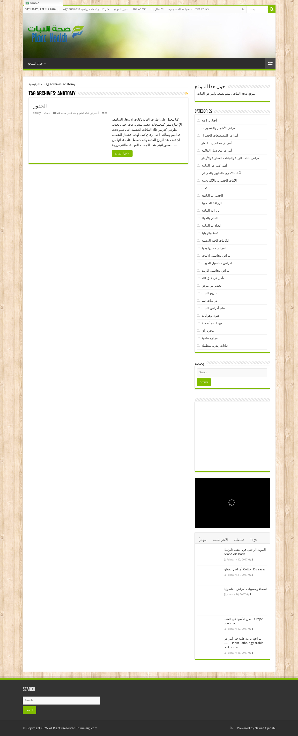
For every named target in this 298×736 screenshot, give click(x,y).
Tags (253, 540)
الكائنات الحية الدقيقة (215, 240)
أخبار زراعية (92, 113)
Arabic (32, 3)
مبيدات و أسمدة (212, 323)
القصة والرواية (210, 233)
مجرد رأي (207, 330)
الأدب (205, 188)
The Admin (139, 9)
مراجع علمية (209, 338)
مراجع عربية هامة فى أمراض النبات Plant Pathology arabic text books (243, 643)
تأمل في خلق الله (212, 278)
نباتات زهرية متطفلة (214, 345)
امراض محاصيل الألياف (216, 255)
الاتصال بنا (157, 9)
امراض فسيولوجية (213, 248)
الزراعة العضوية (211, 203)
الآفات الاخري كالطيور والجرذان (221, 173)
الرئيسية (34, 84)
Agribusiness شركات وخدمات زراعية (86, 9)
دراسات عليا (63, 113)
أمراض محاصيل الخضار (216, 143)
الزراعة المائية (210, 210)
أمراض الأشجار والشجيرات (219, 128)
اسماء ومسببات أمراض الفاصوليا (245, 589)
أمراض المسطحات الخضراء (219, 135)
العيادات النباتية (211, 225)
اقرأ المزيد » (122, 153)
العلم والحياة (77, 113)
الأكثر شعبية (220, 540)
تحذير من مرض (211, 285)
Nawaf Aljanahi (265, 728)
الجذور (40, 106)
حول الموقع (120, 9)
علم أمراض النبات (213, 308)
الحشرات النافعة (212, 195)
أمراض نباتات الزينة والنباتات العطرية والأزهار (231, 158)
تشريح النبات (209, 293)
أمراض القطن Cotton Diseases (245, 569)
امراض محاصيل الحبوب (216, 263)
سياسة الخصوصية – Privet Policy (188, 9)
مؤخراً (203, 540)
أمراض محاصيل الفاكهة (216, 150)
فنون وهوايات (210, 315)
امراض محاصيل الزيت (216, 270)
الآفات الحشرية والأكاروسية (219, 180)
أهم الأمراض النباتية (214, 165)
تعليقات (239, 540)
